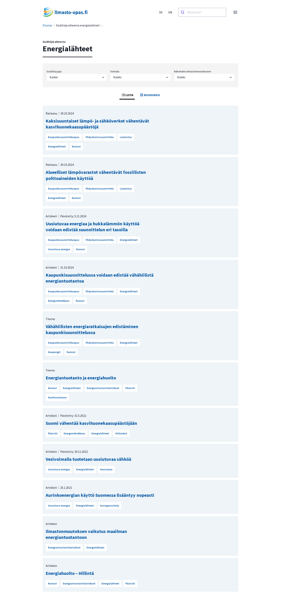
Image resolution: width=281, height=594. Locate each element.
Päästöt (130, 388)
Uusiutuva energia (59, 249)
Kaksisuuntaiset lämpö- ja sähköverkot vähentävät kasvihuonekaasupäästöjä (97, 124)
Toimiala (114, 71)
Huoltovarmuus (57, 397)
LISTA (127, 95)
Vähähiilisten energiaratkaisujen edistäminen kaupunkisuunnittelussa (92, 329)
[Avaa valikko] (235, 12)
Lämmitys (126, 137)
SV (160, 12)
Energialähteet (57, 146)
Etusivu (47, 25)
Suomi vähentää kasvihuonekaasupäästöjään (91, 423)
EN (170, 12)
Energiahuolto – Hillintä (70, 573)
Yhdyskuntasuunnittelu (99, 137)
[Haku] (183, 12)
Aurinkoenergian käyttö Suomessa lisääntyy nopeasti (100, 495)
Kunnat (76, 146)
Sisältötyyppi (54, 71)
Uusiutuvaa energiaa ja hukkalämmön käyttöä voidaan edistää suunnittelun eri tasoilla (92, 227)
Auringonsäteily (109, 505)
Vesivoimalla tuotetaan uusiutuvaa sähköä (88, 459)
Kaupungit (54, 352)
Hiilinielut (121, 433)
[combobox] (202, 12)
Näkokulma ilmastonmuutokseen (192, 71)
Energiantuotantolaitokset (103, 388)
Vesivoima (106, 469)
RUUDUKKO (149, 95)
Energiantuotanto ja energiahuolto (81, 378)
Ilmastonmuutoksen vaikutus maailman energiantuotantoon (86, 534)
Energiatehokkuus (59, 300)
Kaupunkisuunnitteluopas (63, 137)
